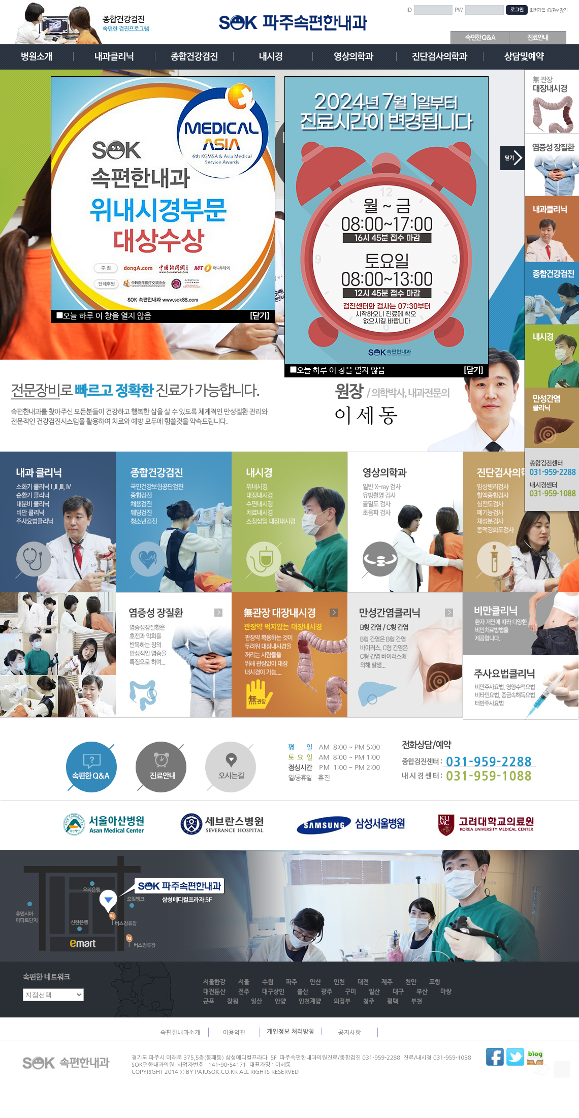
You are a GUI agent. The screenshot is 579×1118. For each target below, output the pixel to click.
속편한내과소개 (180, 1033)
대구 (398, 992)
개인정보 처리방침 (290, 1032)
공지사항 (349, 1033)
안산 (315, 982)
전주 (243, 992)
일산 (374, 992)
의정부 (342, 1001)
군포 (208, 1001)
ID (409, 10)
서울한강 (214, 982)
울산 (302, 992)
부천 (416, 1001)
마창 (446, 992)
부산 (422, 992)
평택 (392, 1001)
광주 (326, 992)
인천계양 (310, 1001)
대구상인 (273, 992)
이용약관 (233, 1033)
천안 (410, 982)
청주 (368, 1001)
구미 (350, 992)
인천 (339, 982)
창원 (232, 1001)
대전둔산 (214, 992)
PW (459, 10)
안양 (280, 1001)
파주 (291, 982)
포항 (434, 982)
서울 (243, 982)
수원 (267, 982)
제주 (387, 982)
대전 (363, 982)
